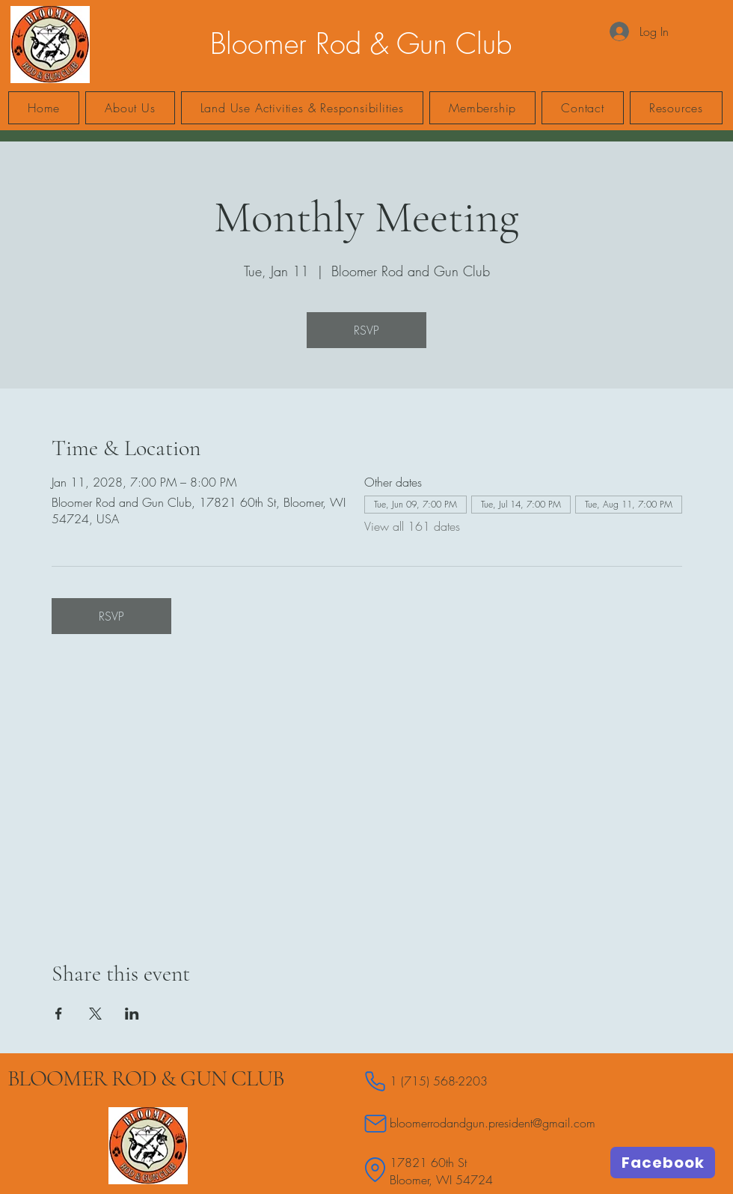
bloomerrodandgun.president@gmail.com (492, 1123)
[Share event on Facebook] (59, 1014)
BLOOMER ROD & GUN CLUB (145, 1078)
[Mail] (375, 1123)
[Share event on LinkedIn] (132, 1014)
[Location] (375, 1169)
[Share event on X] (95, 1014)
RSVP (366, 330)
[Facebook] (662, 1162)
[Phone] (375, 1081)
